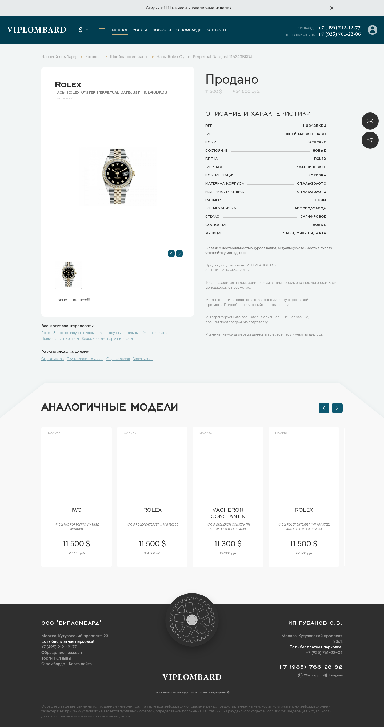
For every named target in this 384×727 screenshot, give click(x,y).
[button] (171, 253)
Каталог (120, 30)
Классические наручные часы (107, 339)
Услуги (140, 30)
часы (182, 8)
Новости (162, 30)
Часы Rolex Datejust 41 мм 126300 (152, 525)
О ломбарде (188, 30)
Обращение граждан (61, 653)
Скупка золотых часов (85, 359)
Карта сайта (80, 664)
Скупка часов (52, 359)
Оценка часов (118, 359)
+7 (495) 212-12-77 (339, 28)
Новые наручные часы (60, 339)
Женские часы (155, 333)
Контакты (216, 30)
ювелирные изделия (211, 8)
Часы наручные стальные (119, 333)
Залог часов (143, 359)
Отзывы (63, 658)
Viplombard (37, 30)
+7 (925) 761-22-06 (339, 34)
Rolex (68, 83)
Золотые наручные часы (73, 333)
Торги (47, 658)
